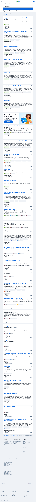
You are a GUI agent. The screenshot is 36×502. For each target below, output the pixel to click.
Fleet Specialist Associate (9, 272)
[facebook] (26, 484)
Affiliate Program (14, 495)
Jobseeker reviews (4, 496)
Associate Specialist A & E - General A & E (12, 85)
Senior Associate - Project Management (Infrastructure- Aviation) (15, 32)
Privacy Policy (26, 492)
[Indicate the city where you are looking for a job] (18, 6)
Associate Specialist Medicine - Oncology (12, 125)
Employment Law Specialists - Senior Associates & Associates (17, 353)
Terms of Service (26, 491)
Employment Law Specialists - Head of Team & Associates (16, 340)
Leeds (24, 450)
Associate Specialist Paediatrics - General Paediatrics (15, 283)
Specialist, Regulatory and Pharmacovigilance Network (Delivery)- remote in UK (15, 325)
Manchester (24, 446)
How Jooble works (4, 495)
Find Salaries (25, 495)
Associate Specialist (8, 72)
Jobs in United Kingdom (27, 490)
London (24, 441)
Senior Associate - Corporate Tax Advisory (12, 380)
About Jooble (3, 488)
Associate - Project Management (11, 46)
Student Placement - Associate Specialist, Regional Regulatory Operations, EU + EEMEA (17, 248)
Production (14, 443)
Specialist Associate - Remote (10, 209)
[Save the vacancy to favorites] (32, 17)
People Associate (7, 366)
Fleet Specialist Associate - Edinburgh (12, 260)
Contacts (2, 491)
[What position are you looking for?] (18, 4)
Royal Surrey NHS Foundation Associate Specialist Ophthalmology (14, 193)
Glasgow (24, 451)
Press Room (3, 492)
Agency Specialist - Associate (10, 180)
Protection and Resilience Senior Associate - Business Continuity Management (15, 420)
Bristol (24, 448)
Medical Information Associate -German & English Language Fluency (16, 18)
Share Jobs (14, 491)
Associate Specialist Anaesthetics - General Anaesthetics (16, 140)
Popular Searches (26, 488)
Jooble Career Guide (15, 492)
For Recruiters (14, 490)
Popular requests (7, 437)
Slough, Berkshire (25, 444)
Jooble (7, 500)
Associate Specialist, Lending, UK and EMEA (13, 59)
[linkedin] (34, 484)
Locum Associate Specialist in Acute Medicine (13, 298)
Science (14, 444)
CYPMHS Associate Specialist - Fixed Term (13, 221)
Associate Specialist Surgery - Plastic (11, 154)
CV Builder (25, 496)
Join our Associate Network (9, 406)
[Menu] (1, 1)
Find (18, 8)
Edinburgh (24, 452)
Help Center (3, 490)
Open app (33, 1)
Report (30, 28)
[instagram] (29, 484)
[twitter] (31, 484)
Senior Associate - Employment (10, 393)
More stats (6, 14)
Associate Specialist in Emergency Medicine (13, 234)
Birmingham (24, 447)
